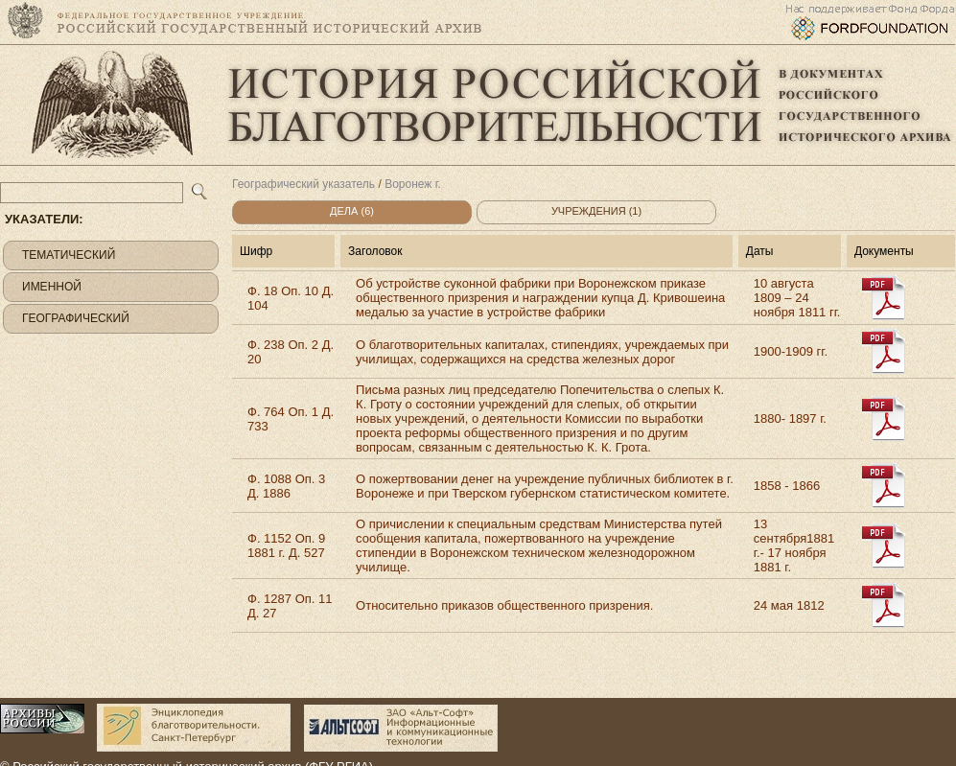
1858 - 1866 (787, 485)
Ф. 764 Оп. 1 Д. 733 (290, 419)
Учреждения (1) (596, 211)
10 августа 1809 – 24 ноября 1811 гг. (797, 297)
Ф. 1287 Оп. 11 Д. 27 (289, 606)
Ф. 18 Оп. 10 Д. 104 (290, 298)
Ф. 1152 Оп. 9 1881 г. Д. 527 (286, 545)
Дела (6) (352, 211)
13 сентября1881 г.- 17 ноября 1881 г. (794, 545)
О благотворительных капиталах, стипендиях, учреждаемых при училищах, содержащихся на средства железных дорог (542, 351)
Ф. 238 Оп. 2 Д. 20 (290, 351)
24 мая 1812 (789, 605)
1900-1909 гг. (791, 351)
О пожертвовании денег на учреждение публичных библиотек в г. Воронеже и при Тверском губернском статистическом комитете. (545, 486)
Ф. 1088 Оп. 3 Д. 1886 (286, 486)
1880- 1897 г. (790, 418)
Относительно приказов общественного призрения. (504, 605)
